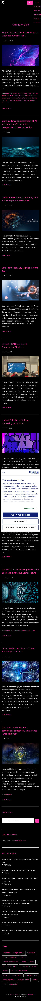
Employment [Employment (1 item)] (31, 953)
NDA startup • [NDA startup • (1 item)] (12, 966)
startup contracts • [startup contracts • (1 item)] (31, 975)
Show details (29, 508)
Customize (20, 521)
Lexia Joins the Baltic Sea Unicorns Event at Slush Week (20, 930)
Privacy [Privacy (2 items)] (5, 971)
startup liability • (29, 100)
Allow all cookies (20, 515)
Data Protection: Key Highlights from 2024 (20, 269)
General (27, 630)
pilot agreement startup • (20, 95)
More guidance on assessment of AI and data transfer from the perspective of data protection (19, 124)
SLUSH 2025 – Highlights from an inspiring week (17, 922)
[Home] (36, 3)
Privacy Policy (31, 994)
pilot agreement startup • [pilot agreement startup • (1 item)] (28, 966)
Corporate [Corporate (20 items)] (6, 953)
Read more (6, 108)
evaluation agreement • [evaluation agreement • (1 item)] (10, 957)
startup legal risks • (16, 100)
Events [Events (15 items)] (24, 957)
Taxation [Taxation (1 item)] (35, 980)
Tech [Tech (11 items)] (4, 984)
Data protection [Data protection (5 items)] (18, 953)
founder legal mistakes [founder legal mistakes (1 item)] (10, 961)
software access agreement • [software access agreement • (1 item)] (12, 975)
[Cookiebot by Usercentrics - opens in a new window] (29, 472)
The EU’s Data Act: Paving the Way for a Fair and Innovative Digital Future (20, 571)
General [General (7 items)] (31, 961)
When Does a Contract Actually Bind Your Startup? (18, 870)
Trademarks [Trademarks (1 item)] (13, 984)
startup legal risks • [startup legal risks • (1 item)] (9, 980)
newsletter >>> (20, 840)
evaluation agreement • (13, 93)
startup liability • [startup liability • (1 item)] (23, 980)
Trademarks (5, 103)
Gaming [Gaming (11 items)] (23, 961)
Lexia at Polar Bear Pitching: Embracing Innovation (15, 422)
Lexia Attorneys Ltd (15, 994)
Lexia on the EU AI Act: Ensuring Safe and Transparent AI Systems (20, 199)
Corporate (8, 630)
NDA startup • (6, 95)
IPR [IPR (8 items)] (4, 966)
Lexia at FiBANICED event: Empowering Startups (14, 345)
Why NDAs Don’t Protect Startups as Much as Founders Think (20, 34)
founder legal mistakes (30, 93)
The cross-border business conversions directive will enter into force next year (19, 731)
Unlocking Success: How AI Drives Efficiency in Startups (18, 650)
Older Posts (7, 812)
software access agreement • (21, 98)
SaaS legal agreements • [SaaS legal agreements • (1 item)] (19, 971)
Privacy (32, 630)
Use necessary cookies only (20, 527)
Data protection (18, 630)
